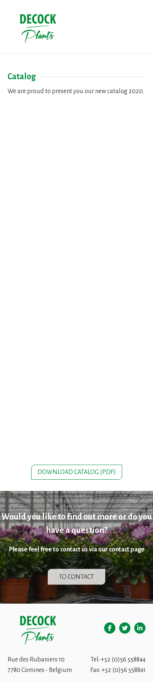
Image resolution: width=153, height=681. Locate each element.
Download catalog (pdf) (77, 472)
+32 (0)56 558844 (123, 659)
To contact (76, 576)
